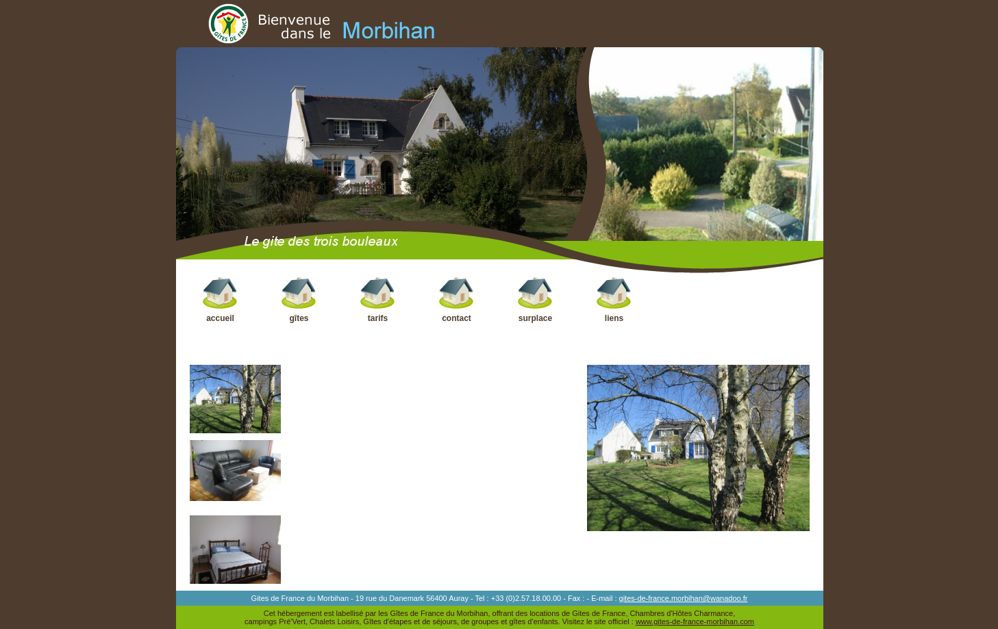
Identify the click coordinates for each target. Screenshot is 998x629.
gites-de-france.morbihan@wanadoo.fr (683, 598)
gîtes (299, 299)
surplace (535, 299)
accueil (220, 299)
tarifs (378, 299)
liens (614, 299)
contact (456, 299)
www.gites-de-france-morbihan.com (695, 621)
